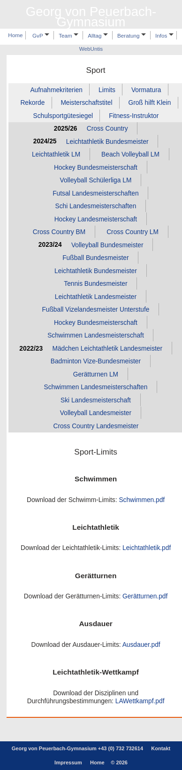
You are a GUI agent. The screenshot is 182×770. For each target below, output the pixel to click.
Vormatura (146, 89)
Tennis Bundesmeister (95, 283)
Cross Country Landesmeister (95, 426)
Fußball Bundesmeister (95, 257)
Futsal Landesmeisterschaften (95, 192)
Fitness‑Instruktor (134, 115)
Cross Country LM (132, 232)
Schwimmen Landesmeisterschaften (95, 387)
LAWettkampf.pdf (140, 701)
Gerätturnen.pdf (144, 596)
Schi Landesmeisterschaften (95, 206)
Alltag (97, 35)
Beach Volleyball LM (130, 154)
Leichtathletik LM (56, 154)
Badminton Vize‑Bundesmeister (96, 361)
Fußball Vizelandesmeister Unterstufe (95, 309)
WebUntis (91, 49)
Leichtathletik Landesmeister (95, 296)
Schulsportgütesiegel (63, 115)
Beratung (131, 35)
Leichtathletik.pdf (146, 547)
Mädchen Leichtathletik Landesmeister (107, 348)
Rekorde (32, 102)
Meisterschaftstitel (86, 102)
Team (68, 35)
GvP (40, 35)
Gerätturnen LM (95, 374)
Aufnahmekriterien (56, 89)
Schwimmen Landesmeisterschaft (95, 335)
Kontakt (160, 748)
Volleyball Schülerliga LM (95, 180)
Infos (164, 35)
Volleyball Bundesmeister (107, 244)
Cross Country (107, 128)
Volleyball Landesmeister (95, 412)
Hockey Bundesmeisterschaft (95, 167)
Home (15, 35)
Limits (107, 89)
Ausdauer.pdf (141, 644)
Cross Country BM (59, 232)
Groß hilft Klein (149, 102)
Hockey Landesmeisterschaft (95, 218)
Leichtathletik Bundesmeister (107, 141)
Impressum (68, 762)
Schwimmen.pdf (142, 499)
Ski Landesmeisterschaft (96, 400)
